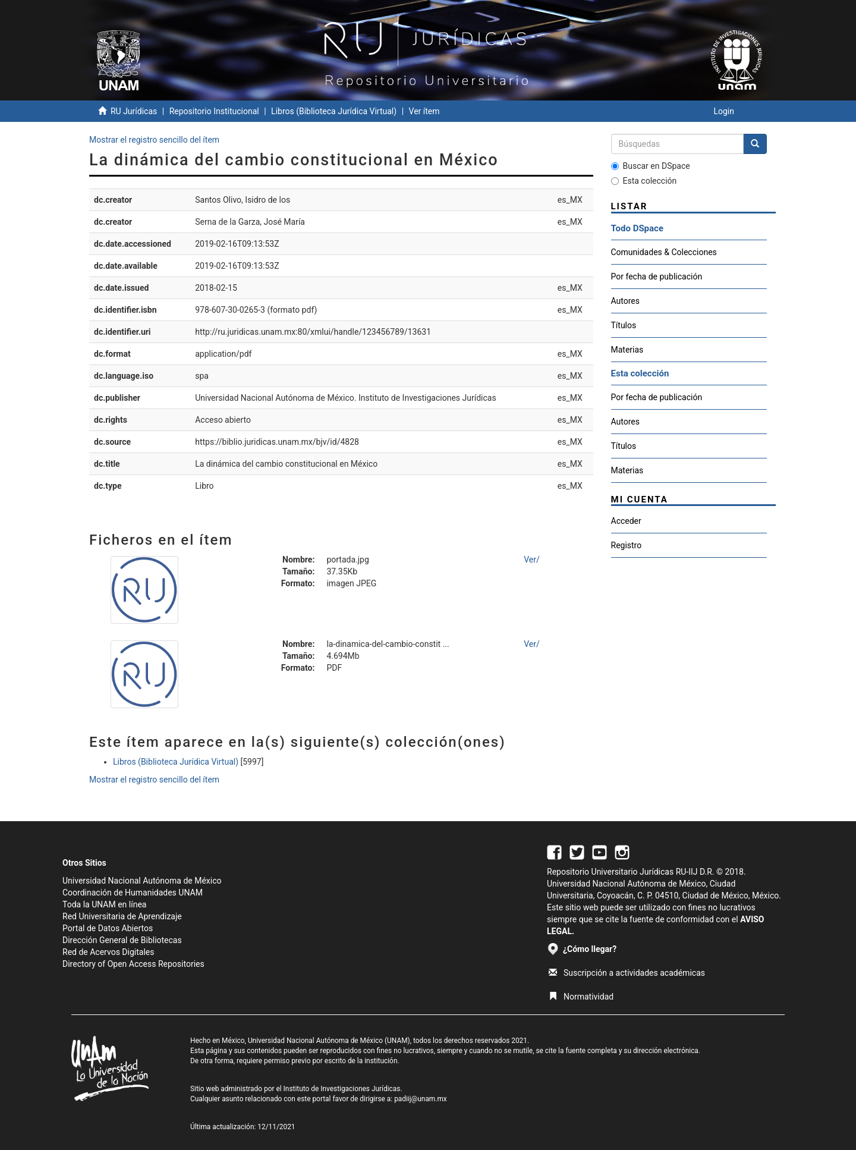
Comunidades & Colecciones (664, 252)
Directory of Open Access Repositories (133, 964)
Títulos (624, 325)
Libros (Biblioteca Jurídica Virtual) (333, 111)
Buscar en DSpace (650, 166)
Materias (627, 349)
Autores (625, 301)
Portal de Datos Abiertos (107, 928)
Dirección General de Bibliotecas (122, 940)
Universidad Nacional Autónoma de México (142, 880)
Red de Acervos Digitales (108, 952)
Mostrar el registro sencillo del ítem (154, 139)
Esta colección (644, 181)
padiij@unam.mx (420, 1099)
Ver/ (532, 559)
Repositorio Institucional (214, 111)
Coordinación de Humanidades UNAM (132, 892)
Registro (626, 545)
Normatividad (581, 996)
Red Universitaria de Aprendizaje (122, 916)
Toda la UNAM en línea (104, 904)
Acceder (626, 521)
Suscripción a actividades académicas (627, 973)
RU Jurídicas (134, 111)
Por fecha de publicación (657, 276)
